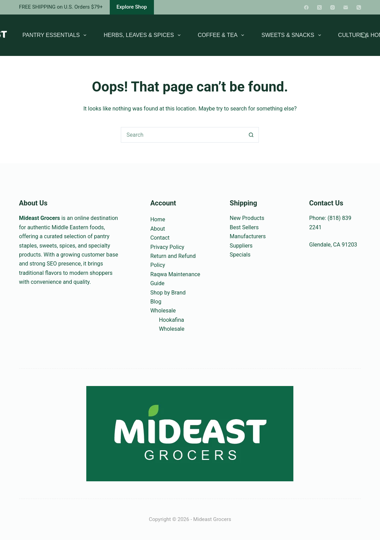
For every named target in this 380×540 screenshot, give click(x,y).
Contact (159, 237)
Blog (155, 301)
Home (157, 219)
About (157, 228)
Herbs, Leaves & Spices (143, 35)
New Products (247, 218)
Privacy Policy (167, 247)
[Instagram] (332, 7)
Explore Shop (132, 7)
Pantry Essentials (55, 35)
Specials (240, 254)
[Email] (345, 7)
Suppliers (241, 245)
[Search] (364, 35)
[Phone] (359, 7)
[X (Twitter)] (319, 7)
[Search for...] (182, 135)
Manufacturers (248, 236)
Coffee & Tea (222, 35)
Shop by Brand (167, 292)
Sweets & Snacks (292, 35)
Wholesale (163, 310)
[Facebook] (306, 7)
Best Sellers (244, 227)
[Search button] (251, 135)
